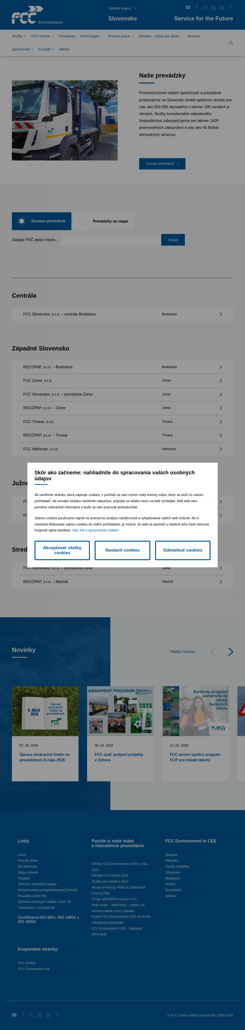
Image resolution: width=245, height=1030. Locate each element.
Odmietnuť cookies (182, 550)
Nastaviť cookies (122, 550)
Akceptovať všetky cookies (62, 550)
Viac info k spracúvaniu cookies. (96, 530)
